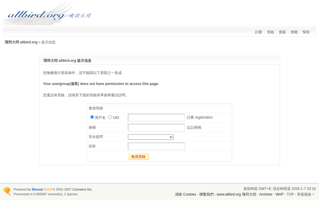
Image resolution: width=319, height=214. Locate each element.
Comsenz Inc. (82, 189)
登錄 (270, 32)
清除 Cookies (185, 194)
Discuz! (37, 189)
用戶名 (98, 118)
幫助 (306, 32)
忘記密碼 (194, 127)
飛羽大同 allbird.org (21, 42)
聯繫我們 (206, 194)
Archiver (266, 194)
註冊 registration (200, 117)
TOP (290, 194)
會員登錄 (138, 157)
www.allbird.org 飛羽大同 (237, 194)
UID (113, 118)
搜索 (282, 32)
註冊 (258, 32)
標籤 (294, 32)
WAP (280, 194)
